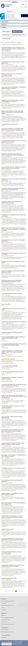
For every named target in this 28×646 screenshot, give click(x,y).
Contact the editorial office (7, 605)
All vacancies (4, 622)
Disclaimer (3, 610)
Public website (6, 31)
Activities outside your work (7, 624)
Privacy (3, 607)
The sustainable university (7, 617)
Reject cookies (18, 644)
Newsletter (3, 637)
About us (3, 615)
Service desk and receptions (7, 601)
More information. (18, 642)
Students (9, 1)
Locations (3, 603)
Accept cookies (6, 644)
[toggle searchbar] (26, 4)
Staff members (14, 1)
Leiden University (4, 1)
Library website (6, 38)
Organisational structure (18, 35)
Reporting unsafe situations (7, 632)
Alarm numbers (5, 629)
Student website (17, 31)
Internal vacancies (5, 620)
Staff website (5, 35)
